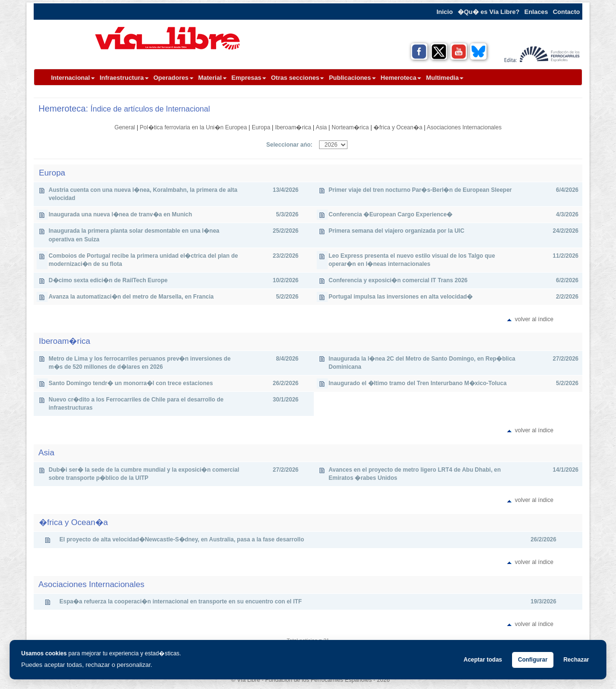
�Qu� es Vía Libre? (489, 11)
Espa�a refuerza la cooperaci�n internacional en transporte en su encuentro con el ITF (181, 601)
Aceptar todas (482, 659)
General (125, 127)
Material (212, 77)
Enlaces (536, 11)
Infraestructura (124, 77)
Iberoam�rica (293, 127)
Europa (261, 127)
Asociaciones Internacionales (464, 127)
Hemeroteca (401, 77)
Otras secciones (297, 77)
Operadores (173, 77)
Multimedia (444, 77)
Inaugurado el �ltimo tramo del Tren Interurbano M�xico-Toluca (418, 383)
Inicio (444, 11)
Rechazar (576, 659)
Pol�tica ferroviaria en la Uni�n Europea (193, 127)
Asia (321, 127)
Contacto (566, 11)
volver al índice (534, 319)
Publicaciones (352, 77)
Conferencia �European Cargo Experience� (390, 214)
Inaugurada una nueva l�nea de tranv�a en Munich (120, 214)
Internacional (73, 77)
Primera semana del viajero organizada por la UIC (396, 230)
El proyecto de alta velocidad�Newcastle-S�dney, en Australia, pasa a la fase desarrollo (182, 539)
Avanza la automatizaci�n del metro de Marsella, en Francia (131, 296)
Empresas (248, 77)
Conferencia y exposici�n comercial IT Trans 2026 (398, 280)
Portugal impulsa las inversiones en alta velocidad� (401, 296)
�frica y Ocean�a (397, 127)
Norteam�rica (350, 127)
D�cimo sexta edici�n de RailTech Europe (108, 280)
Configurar (532, 659)
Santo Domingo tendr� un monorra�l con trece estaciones (131, 383)
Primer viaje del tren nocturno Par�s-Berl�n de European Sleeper (420, 190)
